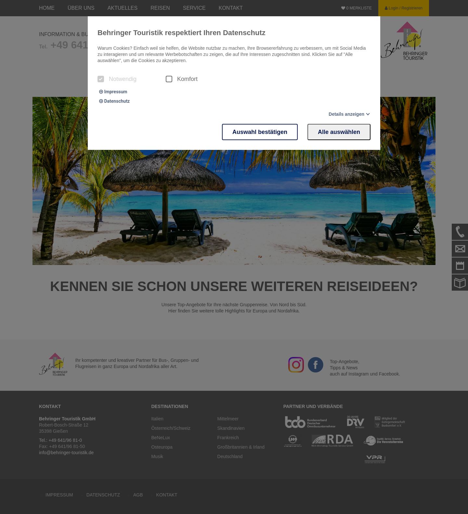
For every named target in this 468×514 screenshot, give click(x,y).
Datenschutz (114, 101)
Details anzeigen (346, 114)
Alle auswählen (339, 132)
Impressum (113, 91)
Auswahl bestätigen (259, 132)
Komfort (182, 79)
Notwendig (117, 79)
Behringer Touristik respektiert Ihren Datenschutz (182, 33)
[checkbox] (101, 79)
